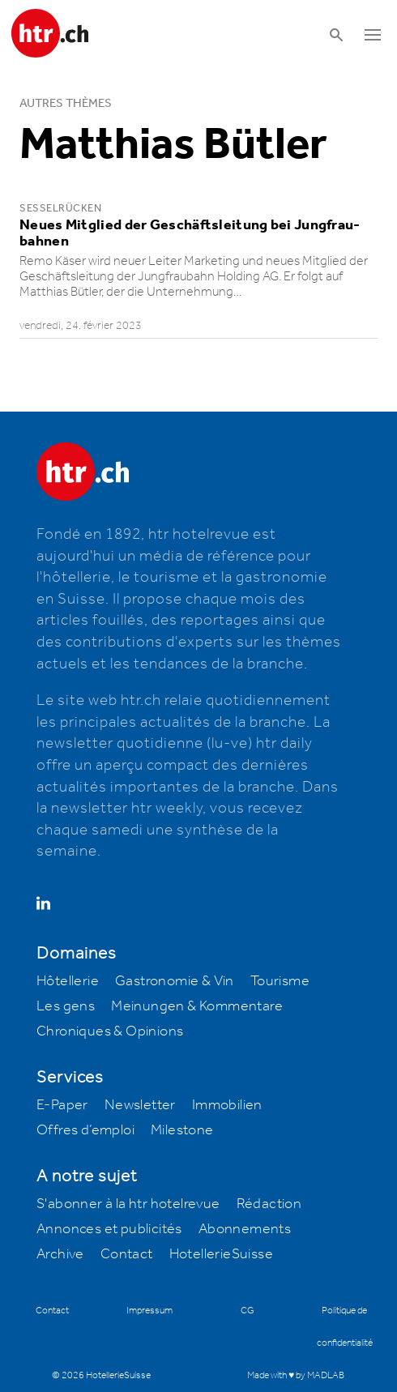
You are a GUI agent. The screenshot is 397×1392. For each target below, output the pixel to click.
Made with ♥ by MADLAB (295, 1375)
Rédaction (269, 1204)
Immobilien (227, 1105)
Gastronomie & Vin (174, 981)
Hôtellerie (67, 981)
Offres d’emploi (85, 1130)
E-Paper (62, 1105)
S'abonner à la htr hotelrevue (128, 1204)
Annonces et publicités (109, 1229)
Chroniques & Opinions (109, 1031)
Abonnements (244, 1229)
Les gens (65, 1006)
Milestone (182, 1130)
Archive (60, 1254)
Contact (126, 1254)
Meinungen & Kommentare (197, 1006)
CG (247, 1310)
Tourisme (279, 981)
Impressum (149, 1310)
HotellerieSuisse (221, 1254)
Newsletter (140, 1105)
